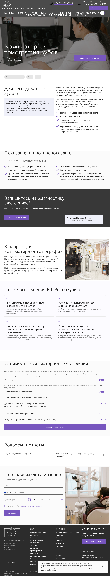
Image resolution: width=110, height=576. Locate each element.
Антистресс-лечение (38, 533)
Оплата (59, 541)
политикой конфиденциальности (32, 506)
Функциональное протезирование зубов (48, 15)
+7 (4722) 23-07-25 (93, 529)
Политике (52, 570)
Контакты (80, 15)
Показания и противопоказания (14, 77)
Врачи (33, 13)
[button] (98, 8)
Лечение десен (35, 543)
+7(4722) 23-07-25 (63, 3)
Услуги (22, 13)
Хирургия (33, 546)
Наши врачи (61, 559)
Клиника (9, 13)
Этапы (30, 77)
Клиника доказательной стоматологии (23, 8)
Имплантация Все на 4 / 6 (90, 13)
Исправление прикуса (38, 556)
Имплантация (35, 548)
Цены (43, 13)
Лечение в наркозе (60, 13)
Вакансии (59, 538)
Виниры (33, 559)
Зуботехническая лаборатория (67, 533)
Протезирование (36, 551)
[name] (33, 486)
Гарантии (59, 535)
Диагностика (35, 535)
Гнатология (34, 554)
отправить (12, 513)
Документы (60, 543)
